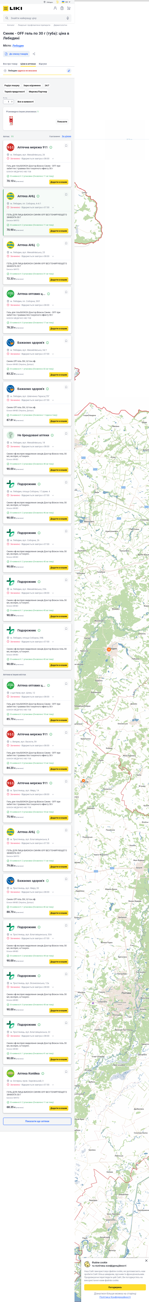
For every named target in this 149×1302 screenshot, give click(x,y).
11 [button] (109, 649)
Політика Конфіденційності (115, 1297)
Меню (5, 8)
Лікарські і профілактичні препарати (34, 25)
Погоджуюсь (115, 1287)
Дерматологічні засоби (64, 25)
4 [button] (83, 781)
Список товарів (62, 8)
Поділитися (34, 54)
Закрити (146, 1260)
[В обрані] (66, 145)
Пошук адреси (5, 70)
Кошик (68, 8)
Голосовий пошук (67, 18)
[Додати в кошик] (58, 182)
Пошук (6, 18)
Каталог (10, 25)
